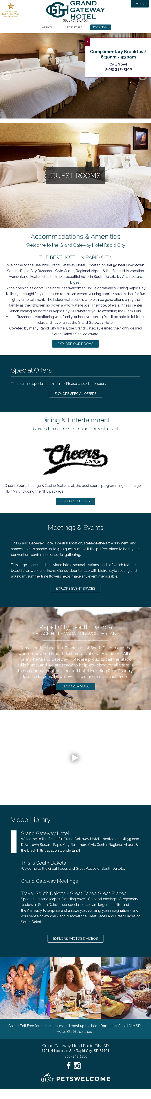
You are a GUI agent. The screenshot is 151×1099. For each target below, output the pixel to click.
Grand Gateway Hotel (75, 10)
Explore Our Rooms (75, 344)
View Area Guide (75, 693)
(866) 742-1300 (75, 20)
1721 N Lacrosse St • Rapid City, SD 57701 (75, 1060)
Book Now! (100, 27)
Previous (12, 997)
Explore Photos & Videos (75, 947)
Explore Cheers (75, 505)
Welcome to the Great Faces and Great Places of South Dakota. (80, 873)
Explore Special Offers (75, 396)
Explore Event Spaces (75, 594)
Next (148, 997)
